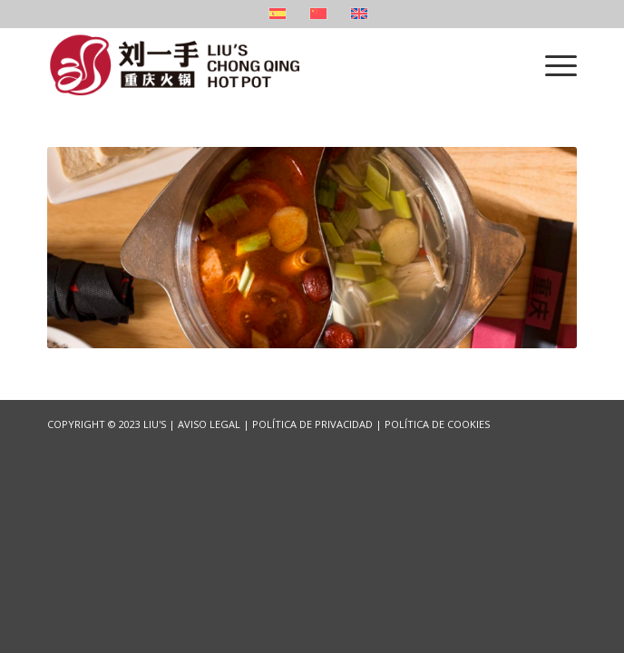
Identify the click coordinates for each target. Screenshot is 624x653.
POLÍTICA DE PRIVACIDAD (312, 424)
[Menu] (552, 64)
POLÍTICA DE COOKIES (437, 424)
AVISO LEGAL (209, 424)
